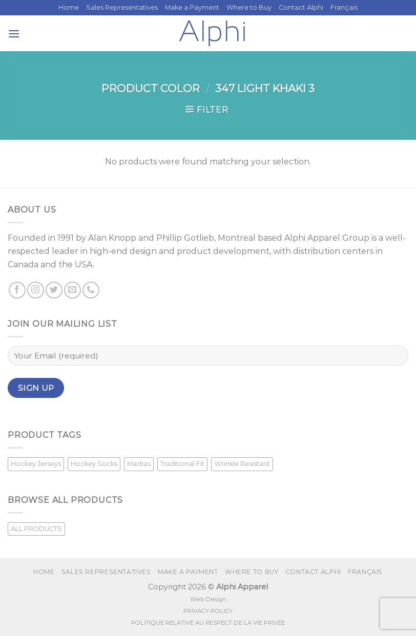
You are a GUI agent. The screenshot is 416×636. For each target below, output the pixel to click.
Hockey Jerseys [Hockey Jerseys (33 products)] (36, 464)
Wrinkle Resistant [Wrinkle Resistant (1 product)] (242, 464)
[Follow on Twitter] (54, 290)
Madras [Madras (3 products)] (139, 464)
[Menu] (14, 33)
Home (68, 7)
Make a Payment (192, 7)
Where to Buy (249, 7)
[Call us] (90, 290)
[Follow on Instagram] (35, 290)
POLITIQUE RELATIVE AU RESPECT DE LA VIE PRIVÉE (208, 622)
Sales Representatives (122, 7)
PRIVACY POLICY (208, 610)
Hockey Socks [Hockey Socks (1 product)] (94, 464)
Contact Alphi (301, 7)
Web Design (208, 599)
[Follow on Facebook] (17, 290)
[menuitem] (344, 7)
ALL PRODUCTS (36, 529)
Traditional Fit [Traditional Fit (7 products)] (182, 464)
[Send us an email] (72, 290)
